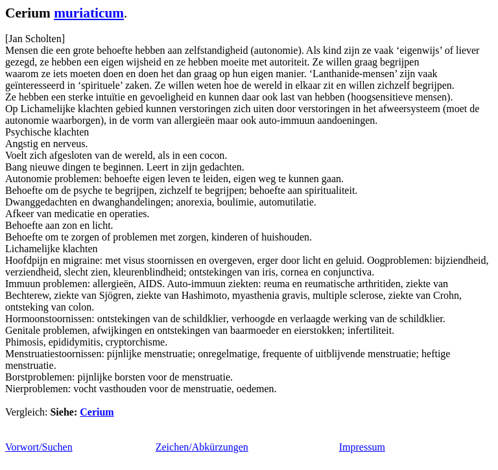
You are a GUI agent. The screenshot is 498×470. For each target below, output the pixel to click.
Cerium (96, 411)
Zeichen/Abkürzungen (202, 446)
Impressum (362, 446)
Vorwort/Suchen (39, 446)
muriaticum (89, 13)
